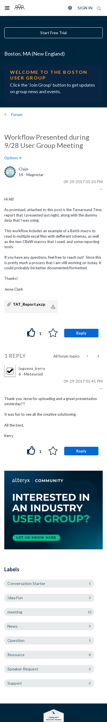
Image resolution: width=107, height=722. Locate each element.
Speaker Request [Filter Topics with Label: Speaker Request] (22, 668)
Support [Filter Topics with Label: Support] (14, 683)
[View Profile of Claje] (23, 168)
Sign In (85, 7)
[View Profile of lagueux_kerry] (32, 368)
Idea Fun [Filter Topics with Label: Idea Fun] (15, 597)
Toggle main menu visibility (9, 4)
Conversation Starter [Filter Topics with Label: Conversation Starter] (26, 583)
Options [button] (11, 158)
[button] (100, 189)
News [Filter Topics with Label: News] (12, 626)
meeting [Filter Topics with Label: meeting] (14, 611)
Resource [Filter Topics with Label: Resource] (16, 654)
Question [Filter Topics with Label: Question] (16, 640)
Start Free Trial (53, 32)
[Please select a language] (68, 8)
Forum (16, 114)
